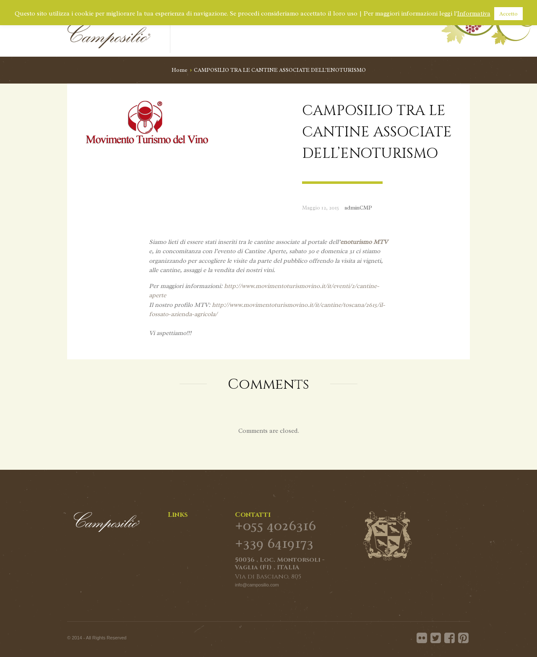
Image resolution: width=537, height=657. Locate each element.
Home (180, 69)
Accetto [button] (508, 13)
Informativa (473, 14)
